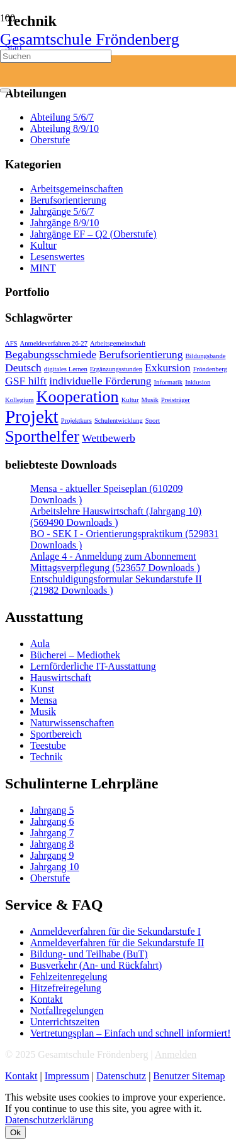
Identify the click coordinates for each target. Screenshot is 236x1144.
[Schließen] (5, 90)
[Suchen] (55, 56)
